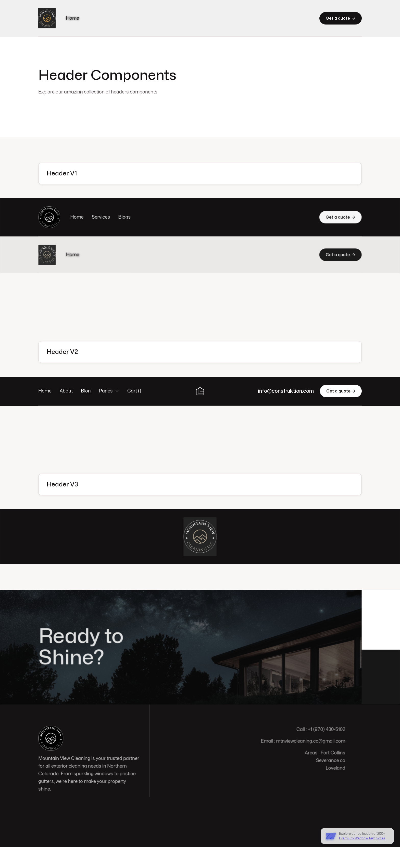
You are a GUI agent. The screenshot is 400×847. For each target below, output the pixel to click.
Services (102, 217)
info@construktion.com (286, 391)
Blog (86, 391)
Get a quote (340, 18)
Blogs (125, 217)
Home (72, 18)
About (66, 391)
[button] (109, 391)
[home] (47, 18)
